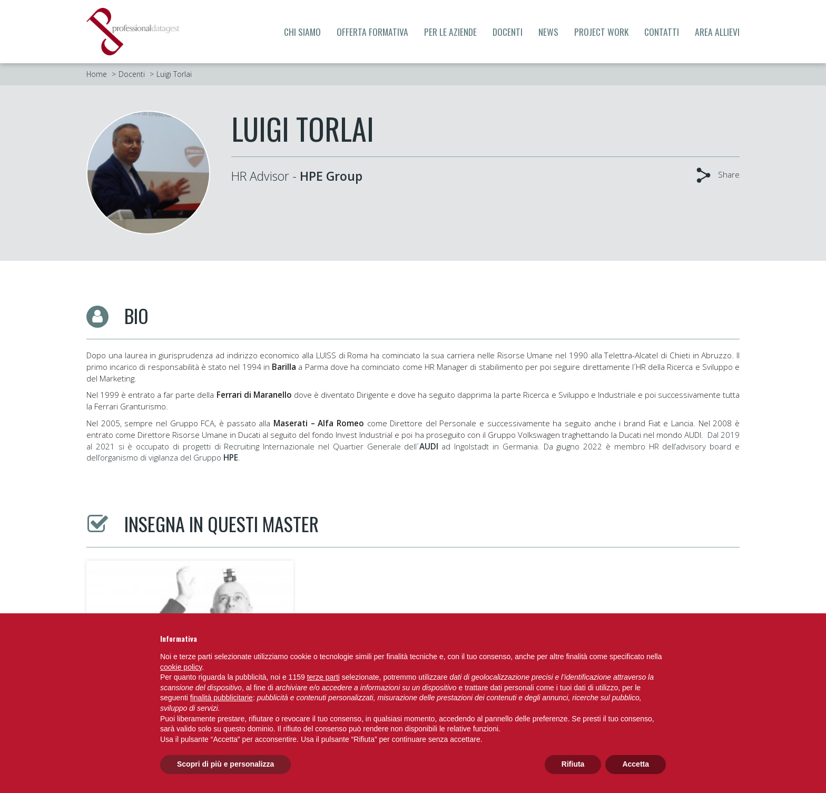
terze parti (323, 677)
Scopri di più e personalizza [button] (225, 764)
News (548, 31)
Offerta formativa (372, 31)
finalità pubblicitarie (221, 697)
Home (96, 74)
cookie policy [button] (181, 667)
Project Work (601, 31)
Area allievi (717, 31)
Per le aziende (450, 31)
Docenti (508, 31)
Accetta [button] (635, 764)
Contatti (661, 31)
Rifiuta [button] (573, 764)
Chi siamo (302, 31)
